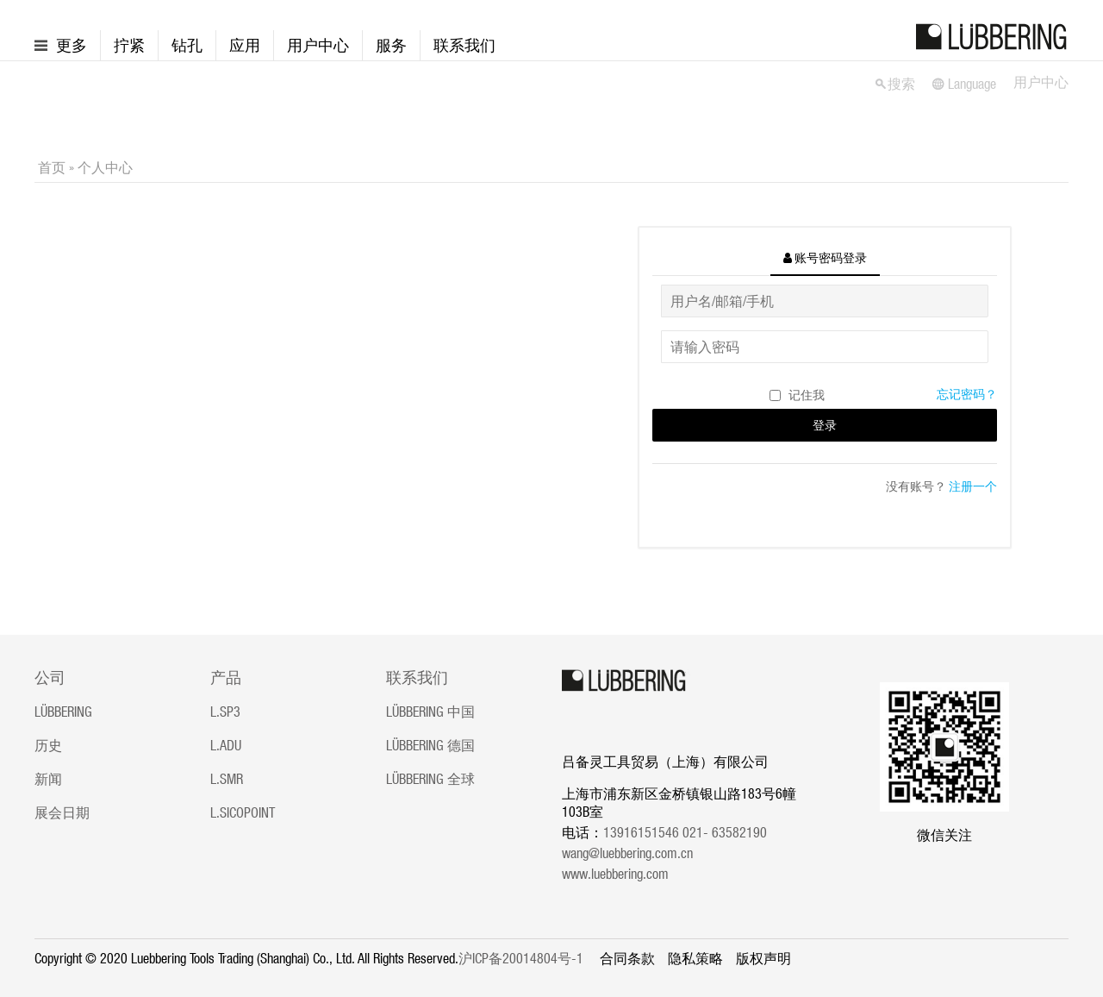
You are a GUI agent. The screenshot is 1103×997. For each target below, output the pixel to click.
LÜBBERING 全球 (430, 779)
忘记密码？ (967, 394)
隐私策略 (695, 958)
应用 (244, 45)
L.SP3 (225, 711)
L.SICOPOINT (242, 812)
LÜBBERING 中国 (430, 711)
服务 (391, 45)
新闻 (48, 779)
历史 (48, 745)
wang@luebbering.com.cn (627, 853)
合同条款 (627, 958)
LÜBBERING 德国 (430, 745)
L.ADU (225, 745)
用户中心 (318, 45)
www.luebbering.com (615, 873)
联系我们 (464, 45)
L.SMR (226, 779)
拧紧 (129, 45)
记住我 (806, 395)
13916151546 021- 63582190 (690, 832)
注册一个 (973, 486)
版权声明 (763, 958)
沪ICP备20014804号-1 (520, 958)
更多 (71, 45)
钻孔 (187, 45)
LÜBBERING (63, 711)
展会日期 (62, 812)
